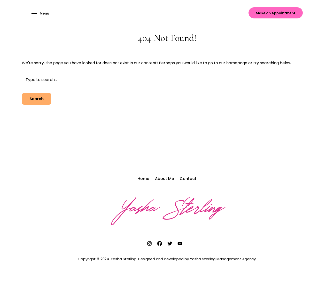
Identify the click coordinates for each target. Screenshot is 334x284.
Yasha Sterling (167, 210)
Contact (188, 178)
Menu (44, 13)
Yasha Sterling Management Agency (223, 258)
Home (143, 178)
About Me (164, 178)
